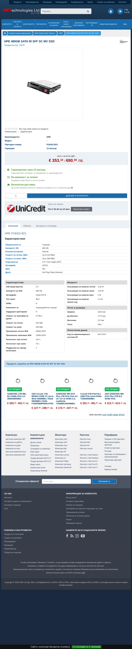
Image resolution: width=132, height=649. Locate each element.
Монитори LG (60, 458)
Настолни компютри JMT (15, 439)
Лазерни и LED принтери (114, 439)
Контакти (122, 2)
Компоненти (29, 24)
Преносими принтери (112, 460)
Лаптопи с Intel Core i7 (89, 467)
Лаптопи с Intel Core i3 (89, 461)
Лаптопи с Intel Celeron (89, 455)
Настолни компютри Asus (16, 452)
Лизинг (90, 2)
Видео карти (35, 464)
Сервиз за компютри (105, 2)
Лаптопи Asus (85, 439)
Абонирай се (104, 481)
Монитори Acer (61, 439)
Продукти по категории (14, 534)
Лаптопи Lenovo (86, 449)
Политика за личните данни (78, 516)
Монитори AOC (61, 442)
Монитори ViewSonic (63, 467)
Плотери (107, 451)
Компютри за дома (13, 445)
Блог (6, 508)
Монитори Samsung (63, 464)
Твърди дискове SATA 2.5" (40, 458)
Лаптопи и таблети (17, 24)
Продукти (17, 2)
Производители (32, 2)
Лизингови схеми (81, 209)
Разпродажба (61, 2)
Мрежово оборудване (78, 24)
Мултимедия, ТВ (92, 24)
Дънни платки (35, 442)
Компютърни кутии (37, 468)
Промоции (47, 2)
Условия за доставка (75, 501)
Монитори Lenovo (62, 455)
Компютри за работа (14, 442)
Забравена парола (74, 523)
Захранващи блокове (38, 471)
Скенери (107, 466)
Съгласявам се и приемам (86, 647)
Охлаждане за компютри (40, 449)
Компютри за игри (13, 449)
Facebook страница (12, 505)
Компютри (6, 24)
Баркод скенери (110, 469)
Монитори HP (60, 452)
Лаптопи (84, 435)
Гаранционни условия (75, 512)
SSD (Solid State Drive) (39, 455)
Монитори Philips (62, 461)
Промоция (8, 545)
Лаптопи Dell (85, 442)
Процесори (34, 446)
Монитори (60, 435)
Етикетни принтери (112, 448)
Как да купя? (71, 497)
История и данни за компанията (17, 501)
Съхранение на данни (53, 24)
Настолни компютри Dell (15, 455)
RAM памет (34, 452)
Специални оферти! (27, 481)
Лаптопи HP (84, 445)
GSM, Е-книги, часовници (66, 24)
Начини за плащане (74, 505)
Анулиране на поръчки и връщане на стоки (84, 508)
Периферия (41, 24)
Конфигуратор (77, 2)
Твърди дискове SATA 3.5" (40, 461)
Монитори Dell (61, 449)
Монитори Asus (61, 445)
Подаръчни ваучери (12, 552)
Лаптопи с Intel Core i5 (89, 464)
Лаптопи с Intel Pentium (89, 458)
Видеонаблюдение (108, 24)
